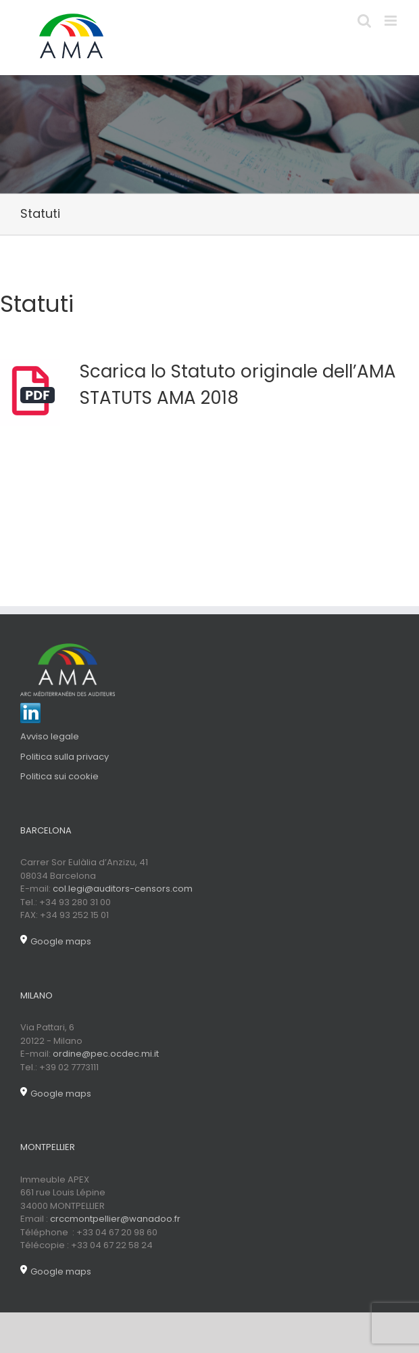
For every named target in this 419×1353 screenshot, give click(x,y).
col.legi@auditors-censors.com (123, 888)
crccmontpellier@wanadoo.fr (115, 1218)
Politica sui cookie (59, 776)
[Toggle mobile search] (364, 21)
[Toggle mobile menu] (392, 21)
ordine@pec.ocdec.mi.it (106, 1053)
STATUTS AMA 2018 (159, 398)
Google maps (55, 941)
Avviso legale (49, 736)
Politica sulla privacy (64, 756)
